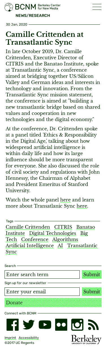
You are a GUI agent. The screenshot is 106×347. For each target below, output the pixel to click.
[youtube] (45, 325)
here (65, 200)
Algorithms (65, 239)
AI (60, 245)
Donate (14, 302)
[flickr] (61, 325)
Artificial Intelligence (30, 245)
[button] (96, 7)
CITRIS (63, 227)
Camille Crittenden (28, 227)
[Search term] (42, 274)
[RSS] (93, 325)
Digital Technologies (52, 233)
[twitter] (29, 325)
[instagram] (77, 325)
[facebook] (13, 325)
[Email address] (42, 291)
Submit (91, 274)
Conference (34, 239)
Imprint (10, 338)
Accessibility (29, 338)
